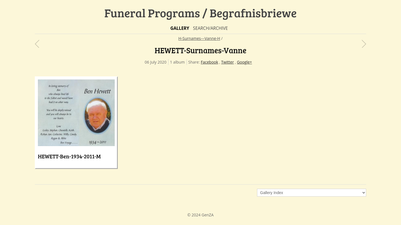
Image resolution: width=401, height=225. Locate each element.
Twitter (227, 62)
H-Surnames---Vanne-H (199, 38)
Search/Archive (210, 28)
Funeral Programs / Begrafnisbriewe (200, 13)
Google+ (244, 62)
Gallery (179, 28)
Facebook (209, 62)
